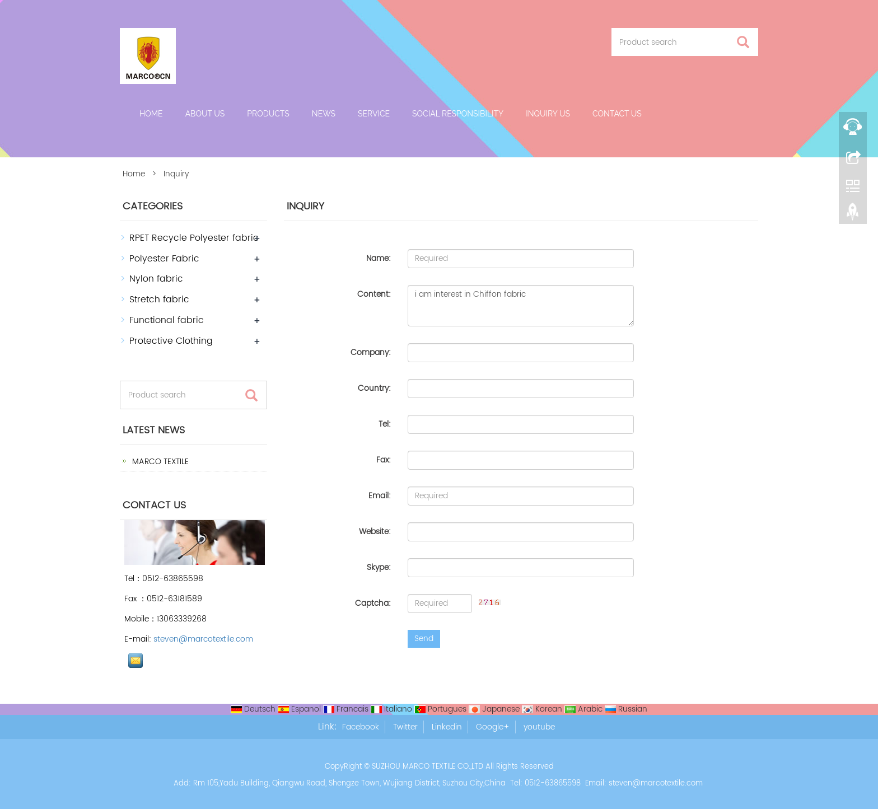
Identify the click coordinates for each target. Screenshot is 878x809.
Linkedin (447, 727)
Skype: (379, 567)
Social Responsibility (457, 113)
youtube (539, 727)
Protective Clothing (171, 341)
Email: (379, 495)
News (323, 113)
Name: (378, 258)
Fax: (383, 459)
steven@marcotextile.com (203, 639)
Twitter (405, 727)
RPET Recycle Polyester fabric (194, 238)
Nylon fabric (156, 279)
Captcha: (373, 603)
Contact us (617, 113)
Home (151, 113)
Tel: (385, 424)
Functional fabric (166, 320)
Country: (374, 388)
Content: (374, 294)
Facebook (360, 727)
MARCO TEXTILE (159, 461)
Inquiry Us (548, 113)
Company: (371, 352)
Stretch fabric (159, 299)
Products (268, 113)
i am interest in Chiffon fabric (521, 305)
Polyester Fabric (164, 258)
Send (423, 638)
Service (374, 113)
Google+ (493, 727)
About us (205, 113)
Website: (375, 531)
